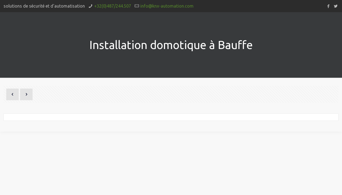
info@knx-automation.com (167, 6)
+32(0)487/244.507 (112, 6)
